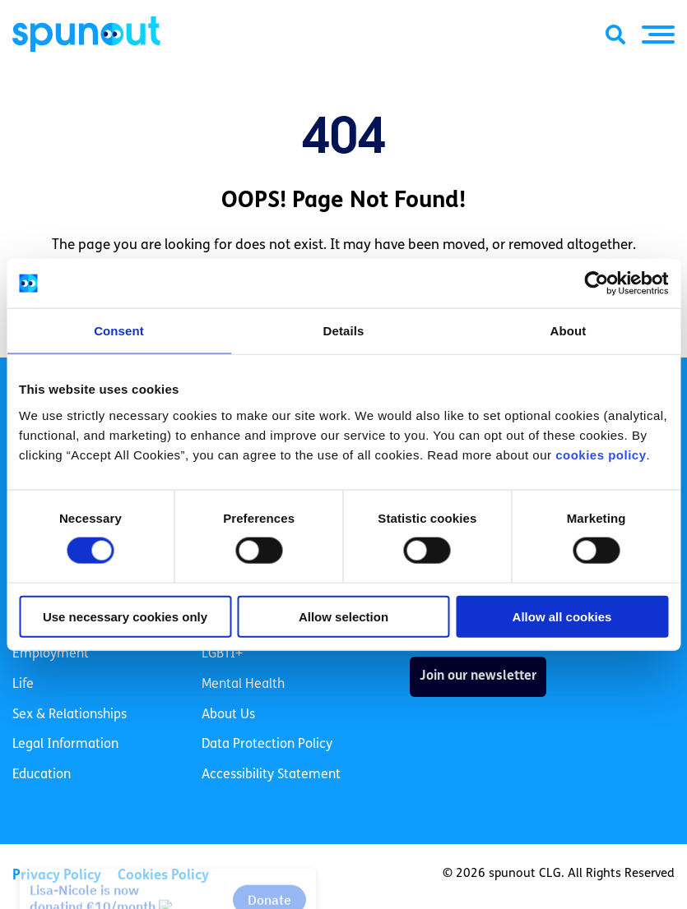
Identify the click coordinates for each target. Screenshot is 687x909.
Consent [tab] (119, 331)
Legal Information (65, 744)
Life (23, 684)
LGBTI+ (222, 654)
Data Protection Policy (267, 744)
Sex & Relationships (69, 715)
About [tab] (568, 331)
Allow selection (343, 616)
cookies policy (600, 454)
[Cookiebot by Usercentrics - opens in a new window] (596, 283)
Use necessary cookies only (125, 616)
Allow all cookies (562, 616)
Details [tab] (343, 331)
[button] (658, 34)
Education (41, 775)
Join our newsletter (478, 676)
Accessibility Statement (271, 775)
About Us (228, 715)
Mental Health (243, 684)
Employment (50, 654)
